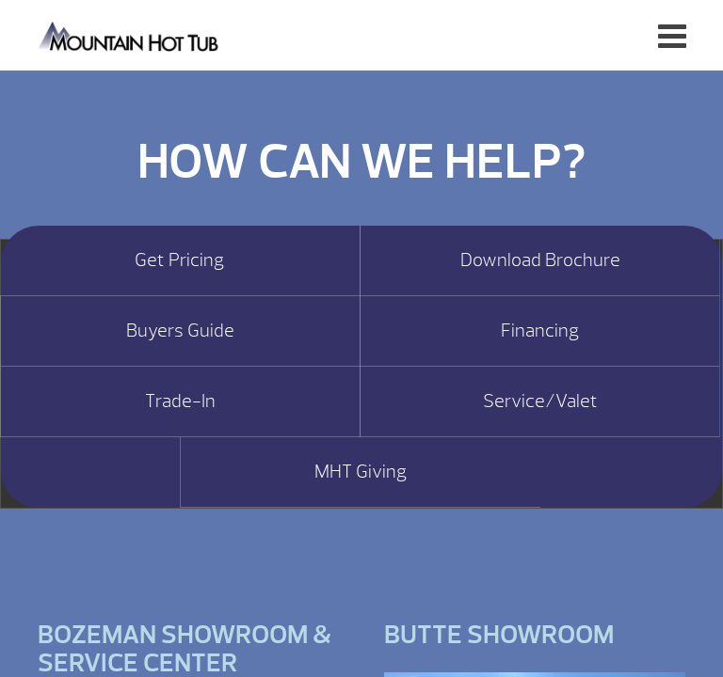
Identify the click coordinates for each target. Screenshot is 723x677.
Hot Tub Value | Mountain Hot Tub (129, 35)
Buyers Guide (180, 331)
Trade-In (180, 401)
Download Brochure (540, 260)
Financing (540, 331)
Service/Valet (540, 401)
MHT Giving (360, 472)
